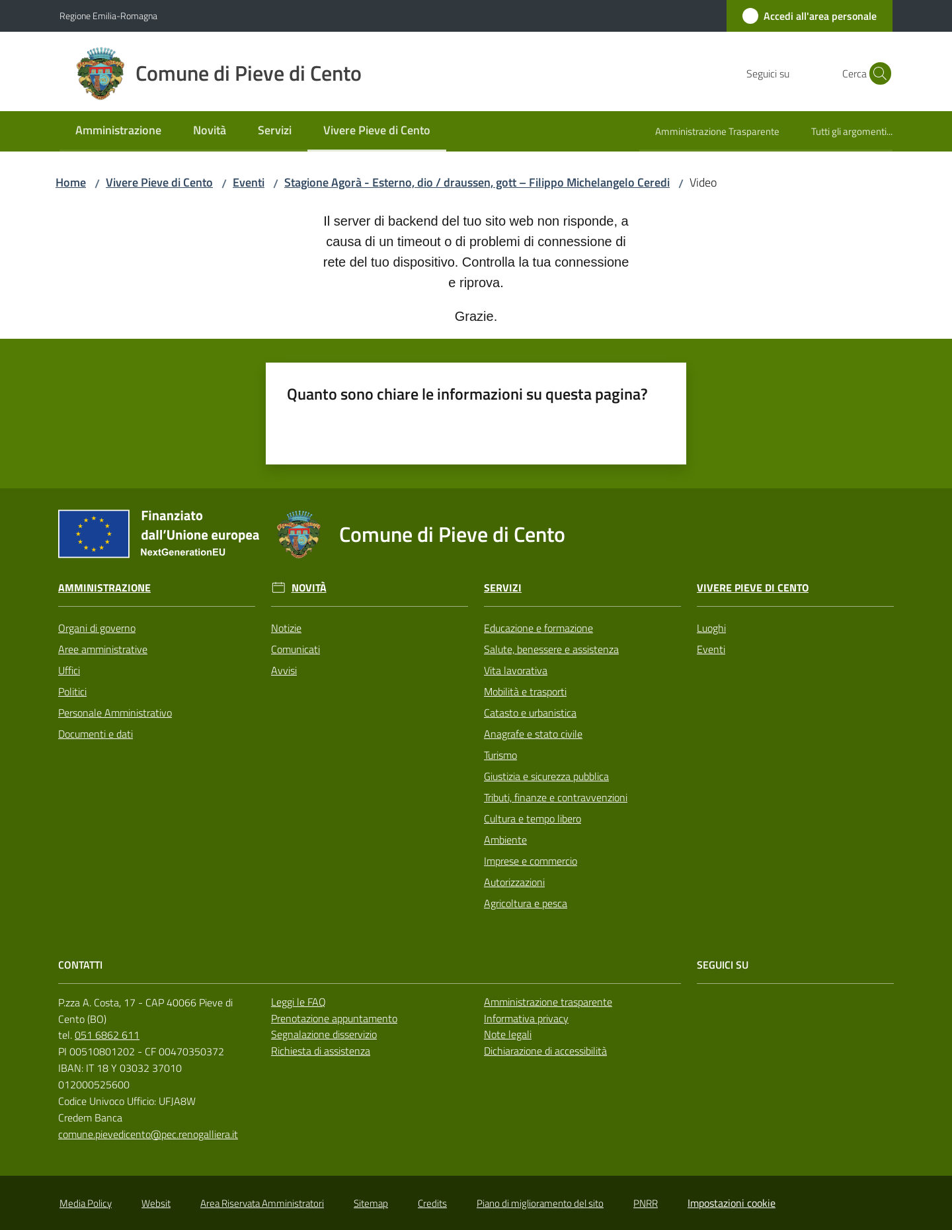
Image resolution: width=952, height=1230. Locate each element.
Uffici (69, 670)
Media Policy (86, 1203)
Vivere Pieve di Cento (159, 182)
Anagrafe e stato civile (533, 734)
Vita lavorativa (515, 670)
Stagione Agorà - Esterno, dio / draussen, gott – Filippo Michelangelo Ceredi (477, 182)
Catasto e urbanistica (530, 713)
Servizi (503, 587)
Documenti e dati (95, 734)
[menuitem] (118, 131)
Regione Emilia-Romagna (108, 15)
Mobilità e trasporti (525, 691)
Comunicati (295, 649)
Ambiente (505, 840)
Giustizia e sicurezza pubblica (546, 776)
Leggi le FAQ (298, 1002)
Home (71, 182)
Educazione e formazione (538, 628)
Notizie (286, 628)
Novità (309, 587)
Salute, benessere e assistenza (551, 649)
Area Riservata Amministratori (262, 1203)
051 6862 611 (107, 1035)
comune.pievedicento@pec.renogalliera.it (148, 1134)
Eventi (248, 182)
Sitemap (371, 1203)
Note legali (508, 1034)
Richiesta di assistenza (320, 1051)
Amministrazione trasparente (548, 1002)
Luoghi (711, 628)
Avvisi (284, 670)
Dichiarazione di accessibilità (545, 1051)
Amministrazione (104, 587)
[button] (876, 73)
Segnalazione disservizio (324, 1034)
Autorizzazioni (514, 882)
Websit (156, 1203)
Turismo (500, 755)
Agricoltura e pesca (525, 903)
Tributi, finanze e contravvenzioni (555, 797)
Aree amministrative (102, 649)
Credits (432, 1203)
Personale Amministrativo (115, 713)
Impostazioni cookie (731, 1203)
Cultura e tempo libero (532, 818)
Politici (72, 691)
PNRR (645, 1203)
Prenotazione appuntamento (334, 1018)
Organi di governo (97, 628)
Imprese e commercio (530, 861)
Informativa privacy (526, 1018)
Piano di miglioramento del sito (540, 1203)
